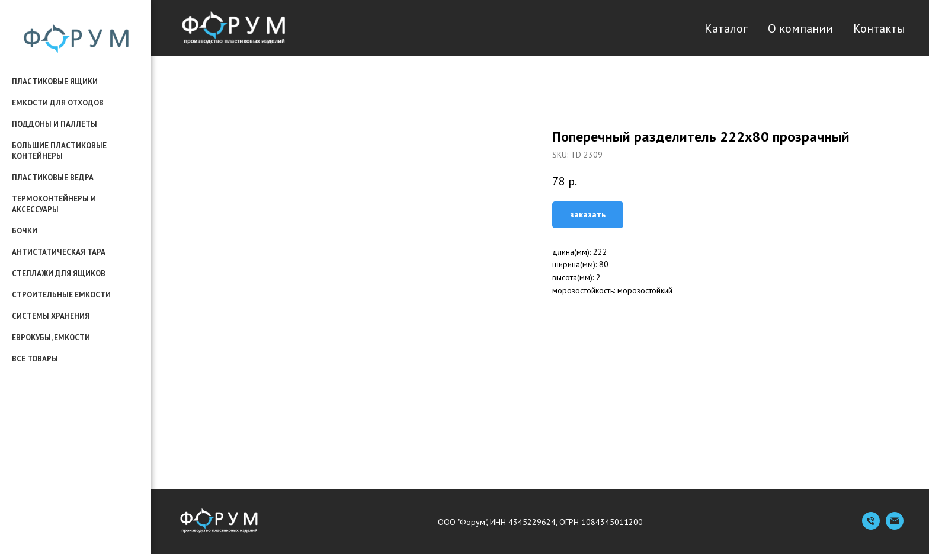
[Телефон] (871, 526)
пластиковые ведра (53, 177)
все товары (35, 359)
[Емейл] (895, 526)
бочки (24, 231)
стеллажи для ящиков (58, 273)
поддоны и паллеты (54, 124)
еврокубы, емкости (51, 337)
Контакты (879, 28)
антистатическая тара (58, 252)
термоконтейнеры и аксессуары (54, 204)
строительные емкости (61, 295)
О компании (800, 28)
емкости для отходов (58, 103)
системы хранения (50, 316)
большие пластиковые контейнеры (59, 150)
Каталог (726, 28)
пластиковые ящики (55, 81)
